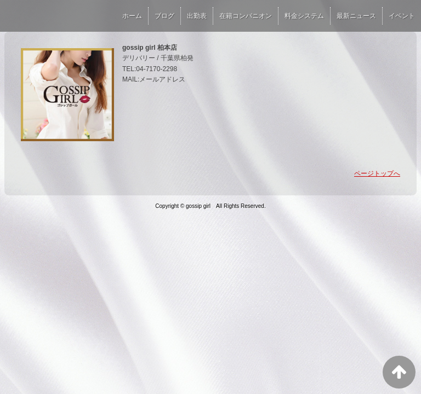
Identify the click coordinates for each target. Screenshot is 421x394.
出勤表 (197, 16)
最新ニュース (356, 16)
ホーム (132, 16)
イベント (402, 16)
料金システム (304, 16)
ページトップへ (377, 173)
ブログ (164, 16)
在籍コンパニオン (245, 16)
